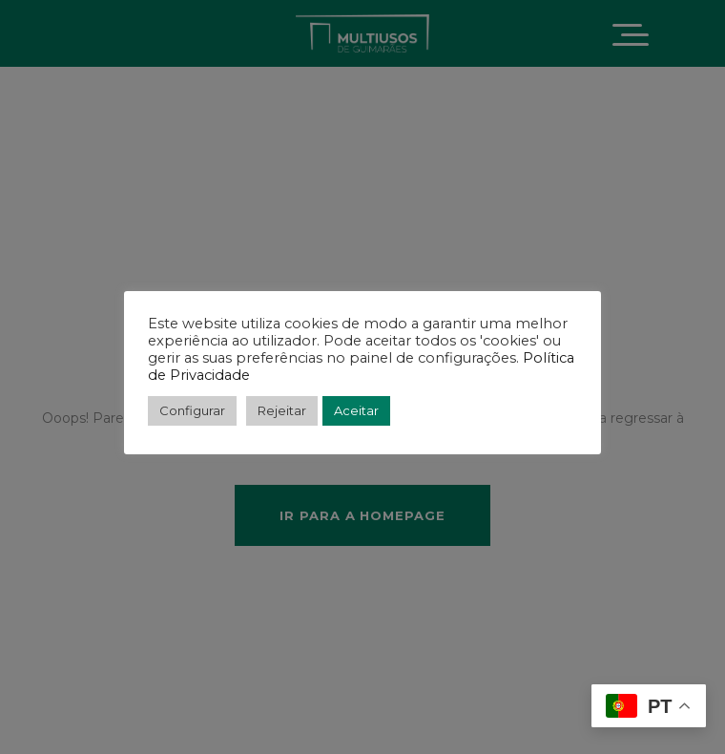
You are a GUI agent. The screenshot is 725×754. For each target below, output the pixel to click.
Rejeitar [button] (282, 410)
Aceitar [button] (356, 410)
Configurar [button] (192, 410)
